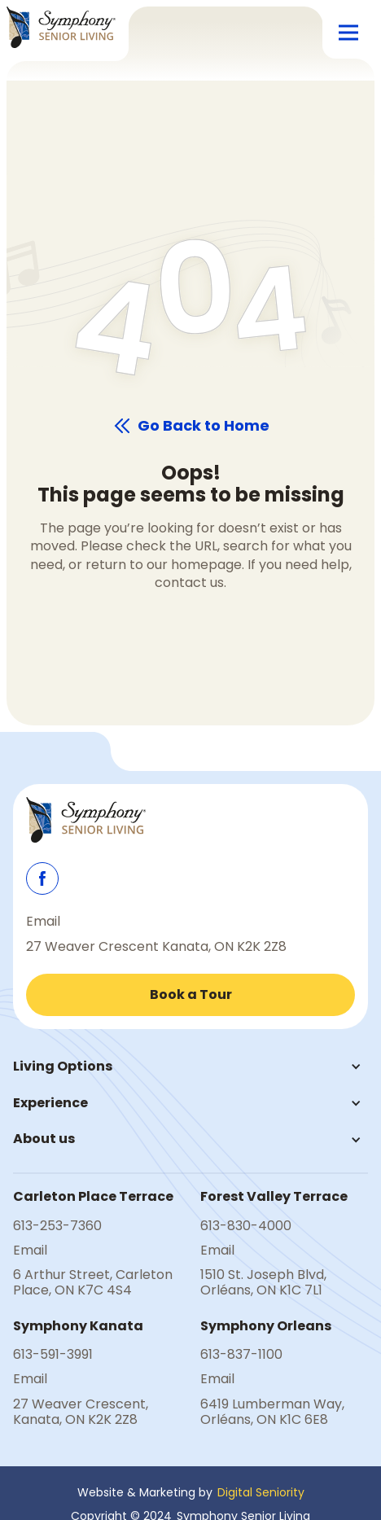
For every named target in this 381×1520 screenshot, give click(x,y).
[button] (348, 32)
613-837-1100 (241, 1354)
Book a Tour (191, 994)
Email (43, 921)
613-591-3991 (53, 1354)
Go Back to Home (203, 426)
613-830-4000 (245, 1226)
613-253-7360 (57, 1226)
